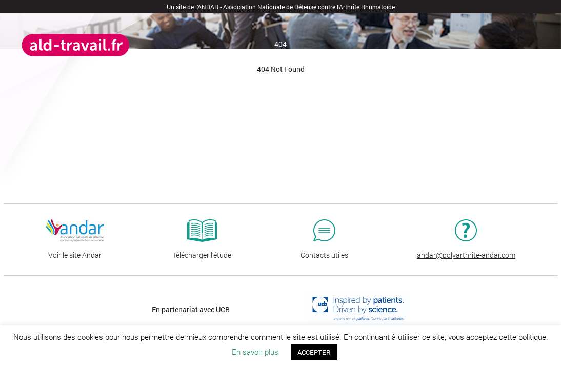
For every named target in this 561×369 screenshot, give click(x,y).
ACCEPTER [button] (314, 352)
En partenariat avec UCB (191, 309)
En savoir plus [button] (255, 351)
